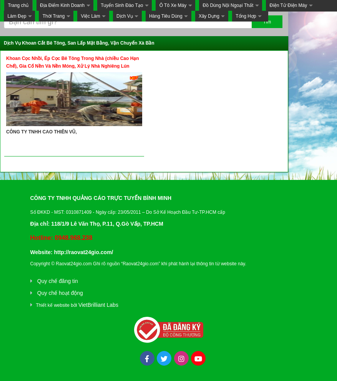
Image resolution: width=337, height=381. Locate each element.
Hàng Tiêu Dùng (166, 16)
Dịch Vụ (124, 16)
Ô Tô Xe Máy (172, 5)
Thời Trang (54, 16)
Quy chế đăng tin (57, 281)
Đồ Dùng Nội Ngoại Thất (228, 5)
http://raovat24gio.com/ (83, 252)
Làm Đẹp (16, 16)
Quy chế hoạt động (60, 293)
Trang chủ (18, 5)
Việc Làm (90, 16)
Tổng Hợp (246, 16)
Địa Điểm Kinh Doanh (62, 5)
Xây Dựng (209, 16)
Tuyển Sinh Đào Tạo (122, 5)
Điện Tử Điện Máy (288, 5)
